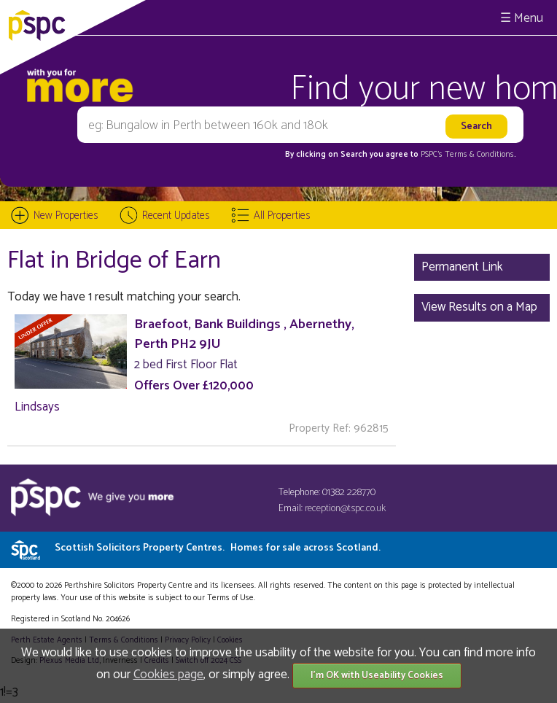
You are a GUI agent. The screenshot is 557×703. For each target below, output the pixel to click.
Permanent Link (462, 267)
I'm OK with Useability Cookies (377, 675)
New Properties (66, 215)
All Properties (282, 215)
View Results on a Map (479, 307)
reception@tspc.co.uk (345, 508)
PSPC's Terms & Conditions (467, 154)
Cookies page (168, 674)
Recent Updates (175, 215)
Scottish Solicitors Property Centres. (218, 548)
